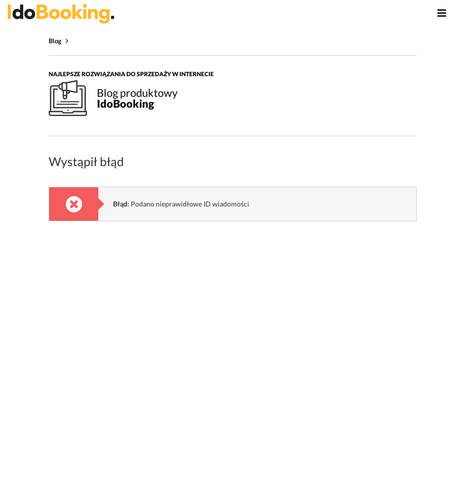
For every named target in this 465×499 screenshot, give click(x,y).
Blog (55, 41)
